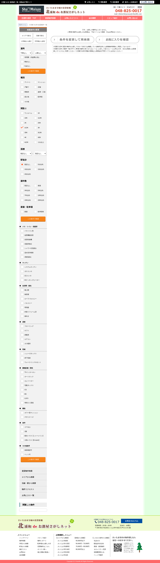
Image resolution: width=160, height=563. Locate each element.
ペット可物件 (98, 555)
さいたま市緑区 (63, 541)
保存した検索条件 (130, 2)
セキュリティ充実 (100, 549)
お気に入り (90, 2)
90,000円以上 (80, 549)
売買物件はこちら (44, 546)
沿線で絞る (40, 36)
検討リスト (23, 549)
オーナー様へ (42, 549)
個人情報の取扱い (44, 552)
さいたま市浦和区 (64, 546)
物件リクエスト (28, 489)
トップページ (23, 538)
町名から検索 (23, 546)
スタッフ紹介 (112, 18)
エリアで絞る (26, 36)
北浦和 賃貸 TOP (29, 18)
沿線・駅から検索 (29, 483)
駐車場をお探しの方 (44, 543)
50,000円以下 (80, 541)
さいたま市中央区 (64, 549)
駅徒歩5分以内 (99, 543)
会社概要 (92, 18)
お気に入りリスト (71, 18)
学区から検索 (23, 543)
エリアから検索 (28, 477)
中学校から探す (40, 41)
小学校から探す (26, 41)
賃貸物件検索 (50, 18)
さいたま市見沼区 (64, 552)
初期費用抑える (99, 552)
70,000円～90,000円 (82, 546)
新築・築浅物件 (99, 546)
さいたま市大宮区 (64, 543)
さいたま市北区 (63, 555)
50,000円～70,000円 (82, 543)
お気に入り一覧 (28, 495)
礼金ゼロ (97, 541)
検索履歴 (114, 2)
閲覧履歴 (102, 2)
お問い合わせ (132, 18)
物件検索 (22, 541)
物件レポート (42, 541)
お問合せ (22, 552)
